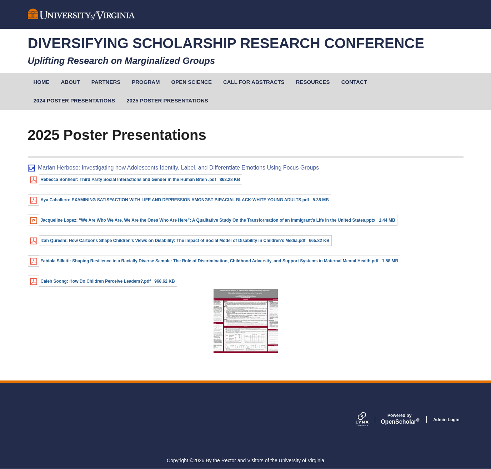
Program (146, 82)
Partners (105, 82)
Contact (354, 82)
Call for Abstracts (254, 82)
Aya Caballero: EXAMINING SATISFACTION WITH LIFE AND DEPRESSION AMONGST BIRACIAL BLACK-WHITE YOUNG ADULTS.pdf (175, 199)
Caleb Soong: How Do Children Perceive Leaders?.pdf (96, 281)
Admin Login (446, 419)
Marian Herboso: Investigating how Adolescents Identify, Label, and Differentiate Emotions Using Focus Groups (178, 168)
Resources (313, 82)
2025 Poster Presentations (167, 100)
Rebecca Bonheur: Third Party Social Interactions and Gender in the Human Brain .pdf (128, 179)
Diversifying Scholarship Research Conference (226, 43)
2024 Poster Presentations (74, 100)
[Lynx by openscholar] (368, 420)
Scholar (399, 419)
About (70, 82)
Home (42, 82)
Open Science (191, 82)
